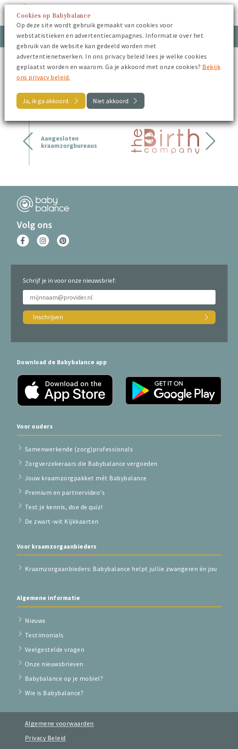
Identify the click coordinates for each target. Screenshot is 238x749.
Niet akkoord (110, 101)
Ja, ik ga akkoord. (45, 101)
